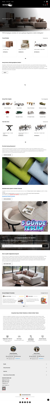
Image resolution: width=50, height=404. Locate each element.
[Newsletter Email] (25, 246)
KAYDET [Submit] (45, 245)
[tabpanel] (9, 48)
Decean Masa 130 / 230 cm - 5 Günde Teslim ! (39, 133)
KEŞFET (5, 72)
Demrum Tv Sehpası (22, 49)
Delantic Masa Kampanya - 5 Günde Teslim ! (7, 133)
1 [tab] (24, 58)
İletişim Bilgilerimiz (5, 385)
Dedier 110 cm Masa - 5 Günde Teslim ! (23, 133)
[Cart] (47, 5)
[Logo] (7, 4)
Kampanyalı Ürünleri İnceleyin (8, 196)
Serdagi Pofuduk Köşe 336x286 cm (9, 49)
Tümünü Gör (45, 38)
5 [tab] (27, 306)
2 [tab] (25, 58)
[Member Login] (45, 5)
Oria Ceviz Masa (37, 49)
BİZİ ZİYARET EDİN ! (7, 263)
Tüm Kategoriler (44, 99)
